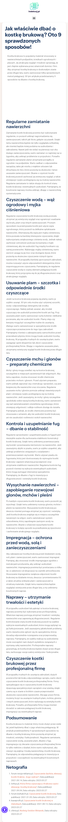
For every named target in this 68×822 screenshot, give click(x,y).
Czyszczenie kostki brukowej (42, 794)
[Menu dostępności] (5, 809)
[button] (34, 18)
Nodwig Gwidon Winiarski (32, 810)
